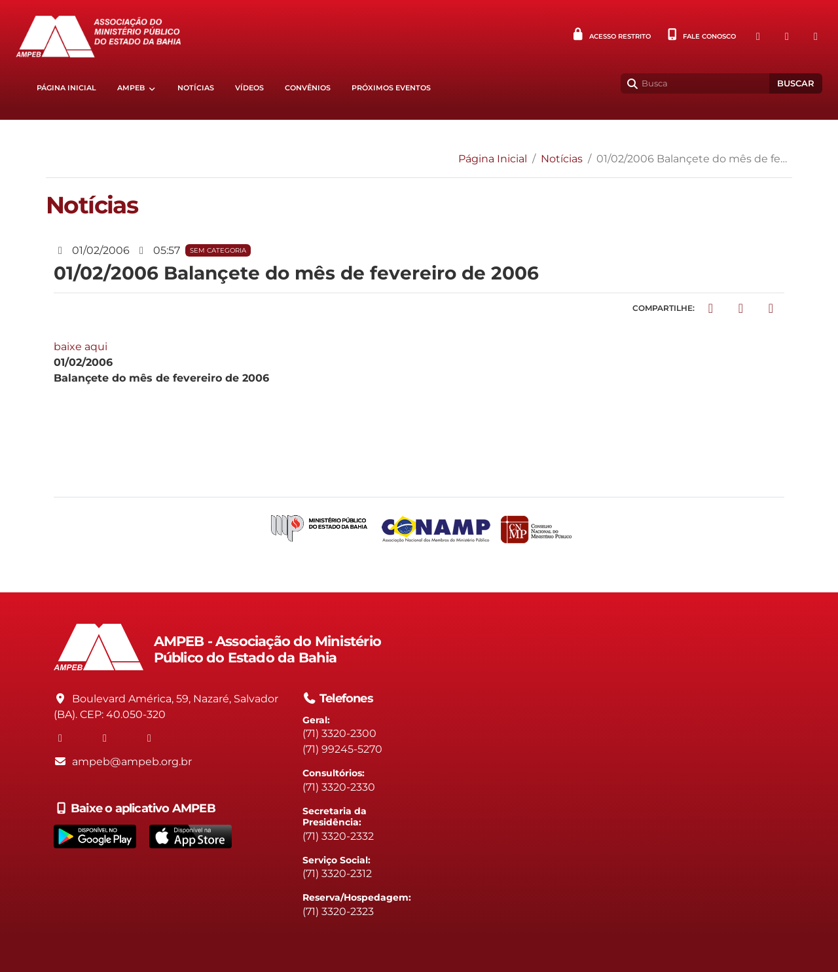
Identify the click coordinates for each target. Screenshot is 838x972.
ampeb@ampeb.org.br (132, 761)
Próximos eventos (391, 87)
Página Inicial (66, 87)
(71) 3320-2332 (338, 836)
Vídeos (249, 87)
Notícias (195, 87)
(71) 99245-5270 (342, 749)
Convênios (308, 87)
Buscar (795, 83)
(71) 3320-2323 (338, 911)
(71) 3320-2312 (337, 873)
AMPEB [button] (131, 87)
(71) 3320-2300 (339, 733)
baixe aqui (80, 346)
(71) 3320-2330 (338, 787)
